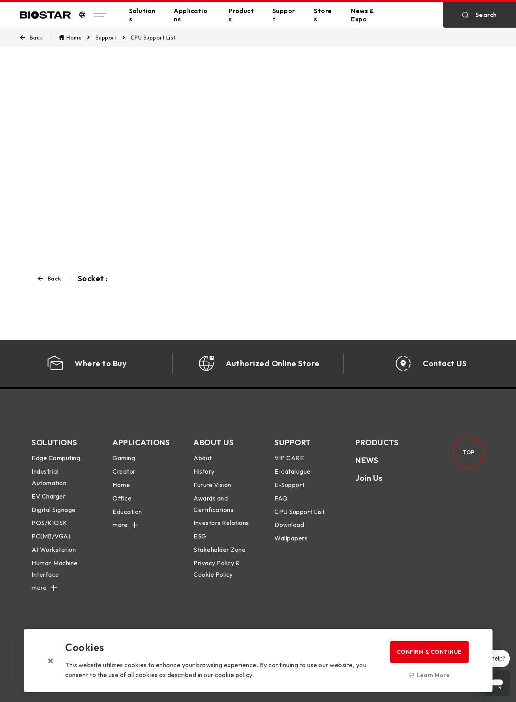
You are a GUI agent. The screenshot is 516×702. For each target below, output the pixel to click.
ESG (199, 536)
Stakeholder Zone (219, 549)
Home (121, 485)
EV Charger (49, 496)
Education (127, 512)
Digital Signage (54, 510)
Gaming (124, 458)
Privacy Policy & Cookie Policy (216, 568)
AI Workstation (54, 549)
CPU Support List (299, 512)
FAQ (281, 498)
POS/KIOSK (50, 523)
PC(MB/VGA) (51, 536)
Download (289, 525)
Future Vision (212, 485)
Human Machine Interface (55, 568)
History (204, 471)
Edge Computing (56, 458)
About (202, 458)
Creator (124, 471)
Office (122, 498)
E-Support (289, 485)
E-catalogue (292, 471)
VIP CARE (289, 458)
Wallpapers (291, 538)
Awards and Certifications (213, 504)
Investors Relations (221, 523)
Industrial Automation (49, 477)
